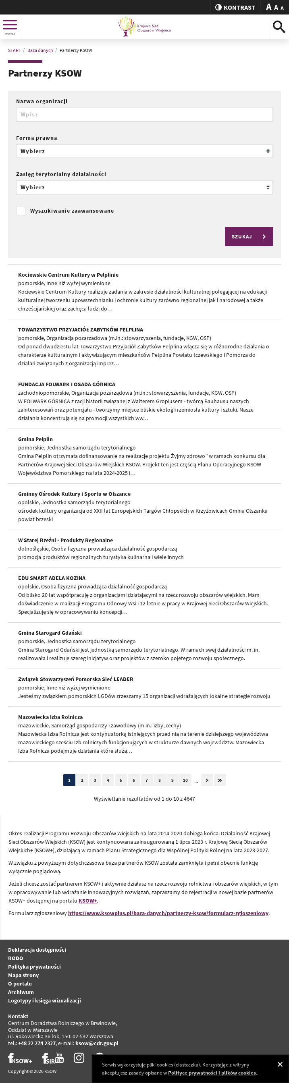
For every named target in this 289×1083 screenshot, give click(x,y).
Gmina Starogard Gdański (50, 632)
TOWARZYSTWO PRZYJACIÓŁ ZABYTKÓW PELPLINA (80, 329)
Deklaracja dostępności (37, 949)
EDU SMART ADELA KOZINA (51, 578)
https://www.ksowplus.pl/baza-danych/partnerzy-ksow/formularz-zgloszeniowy (168, 913)
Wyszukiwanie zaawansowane (72, 210)
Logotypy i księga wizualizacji (44, 1000)
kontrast (235, 7)
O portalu (20, 983)
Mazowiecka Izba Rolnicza (50, 717)
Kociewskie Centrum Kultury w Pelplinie (68, 274)
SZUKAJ (250, 236)
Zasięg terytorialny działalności (61, 174)
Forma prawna (36, 137)
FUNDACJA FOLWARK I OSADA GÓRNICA (66, 384)
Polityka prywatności (34, 966)
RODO (15, 958)
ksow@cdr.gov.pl (97, 1043)
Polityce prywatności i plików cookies (212, 1072)
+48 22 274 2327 (37, 1043)
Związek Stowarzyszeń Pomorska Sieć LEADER (75, 679)
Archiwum (21, 992)
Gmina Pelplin (35, 439)
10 (185, 780)
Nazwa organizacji (42, 101)
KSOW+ (88, 900)
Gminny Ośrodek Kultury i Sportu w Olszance (74, 493)
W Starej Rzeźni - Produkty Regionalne (65, 540)
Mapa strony (23, 975)
